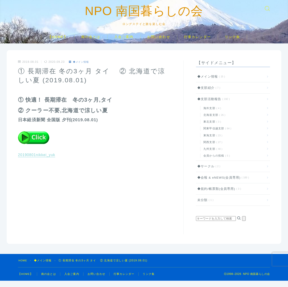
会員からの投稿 (215, 162)
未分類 (204, 206)
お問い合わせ (158, 43)
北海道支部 (213, 121)
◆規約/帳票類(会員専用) (218, 195)
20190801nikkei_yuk (37, 161)
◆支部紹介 (207, 94)
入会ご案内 (124, 43)
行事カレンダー (197, 43)
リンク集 (232, 43)
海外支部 (211, 114)
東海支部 (212, 141)
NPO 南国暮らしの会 (144, 14)
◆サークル (207, 172)
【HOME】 (58, 43)
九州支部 (212, 155)
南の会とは (91, 43)
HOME (23, 266)
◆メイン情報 (79, 68)
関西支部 (212, 148)
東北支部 (211, 128)
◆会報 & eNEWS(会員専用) (222, 184)
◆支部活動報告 (212, 105)
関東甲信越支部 (216, 135)
